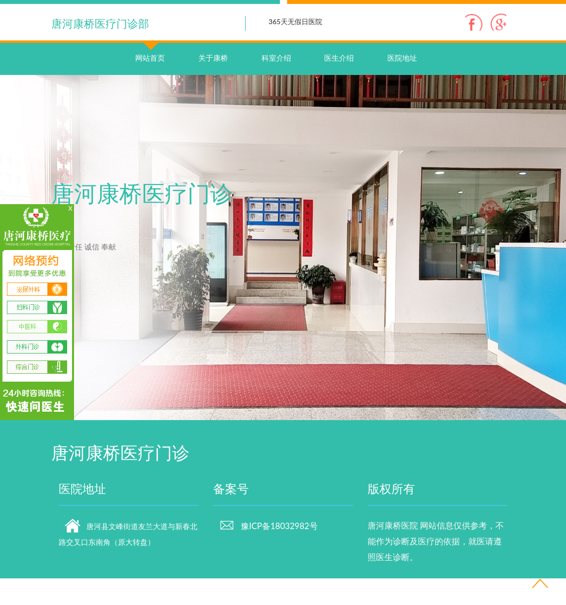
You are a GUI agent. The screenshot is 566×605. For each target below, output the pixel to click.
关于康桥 (213, 84)
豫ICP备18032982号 (268, 552)
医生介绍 (339, 84)
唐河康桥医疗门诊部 (100, 23)
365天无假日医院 (295, 21)
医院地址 (402, 84)
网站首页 (150, 74)
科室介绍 (276, 84)
